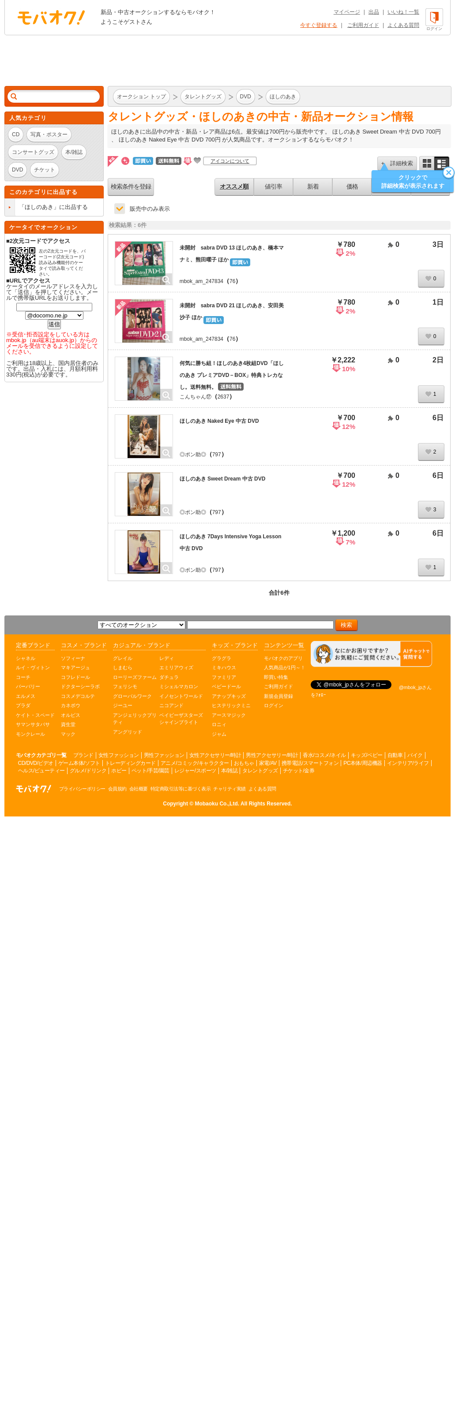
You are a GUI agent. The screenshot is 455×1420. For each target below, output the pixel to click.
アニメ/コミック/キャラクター (195, 763)
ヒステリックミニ (231, 705)
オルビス (70, 715)
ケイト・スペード (35, 715)
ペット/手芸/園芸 (150, 771)
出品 (374, 12)
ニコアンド (171, 705)
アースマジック (229, 715)
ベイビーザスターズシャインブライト (181, 718)
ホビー (119, 771)
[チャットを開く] (371, 654)
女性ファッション (118, 755)
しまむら (122, 667)
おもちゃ (244, 763)
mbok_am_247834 (201, 281)
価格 (352, 186)
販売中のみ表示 (150, 209)
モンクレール (30, 734)
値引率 (273, 186)
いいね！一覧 (403, 12)
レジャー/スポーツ (195, 771)
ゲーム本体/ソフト (79, 763)
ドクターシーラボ (80, 686)
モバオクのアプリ (283, 658)
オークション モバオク (51, 17)
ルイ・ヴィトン (33, 667)
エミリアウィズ (176, 667)
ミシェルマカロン (178, 686)
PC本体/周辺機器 (362, 763)
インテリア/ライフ (408, 763)
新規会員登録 (278, 696)
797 (216, 454)
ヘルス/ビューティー (41, 771)
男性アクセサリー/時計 (272, 755)
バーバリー (28, 686)
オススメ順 (234, 186)
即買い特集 (276, 677)
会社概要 (138, 788)
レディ (166, 658)
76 (232, 281)
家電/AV (268, 763)
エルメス (25, 696)
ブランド (83, 755)
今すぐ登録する (318, 25)
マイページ (347, 12)
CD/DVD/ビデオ (35, 763)
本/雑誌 (229, 771)
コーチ (23, 677)
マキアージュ (75, 667)
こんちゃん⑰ (195, 397)
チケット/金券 (299, 771)
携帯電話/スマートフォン (310, 763)
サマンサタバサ (33, 724)
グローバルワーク (132, 696)
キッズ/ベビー (367, 755)
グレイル (122, 658)
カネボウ (70, 705)
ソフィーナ (73, 658)
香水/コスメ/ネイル (324, 755)
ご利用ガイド (363, 25)
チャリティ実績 (229, 788)
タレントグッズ (260, 771)
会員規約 (117, 788)
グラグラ (221, 658)
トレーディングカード (130, 763)
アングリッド (127, 731)
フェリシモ (125, 686)
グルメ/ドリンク (88, 771)
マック (68, 734)
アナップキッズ (229, 696)
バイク (415, 755)
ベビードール (226, 686)
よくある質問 (403, 25)
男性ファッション (164, 755)
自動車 (395, 755)
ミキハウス (224, 667)
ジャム (219, 734)
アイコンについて (230, 161)
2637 (223, 397)
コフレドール (75, 677)
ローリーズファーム (135, 677)
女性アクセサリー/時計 (215, 755)
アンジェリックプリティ (135, 718)
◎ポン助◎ (193, 454)
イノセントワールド (181, 696)
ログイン (273, 705)
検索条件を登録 (131, 186)
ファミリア (224, 677)
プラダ (23, 705)
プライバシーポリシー (82, 788)
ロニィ (219, 724)
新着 (313, 186)
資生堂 (68, 724)
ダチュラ (169, 677)
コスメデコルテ (78, 696)
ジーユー (122, 705)
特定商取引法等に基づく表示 (180, 788)
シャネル (25, 658)
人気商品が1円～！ (284, 667)
